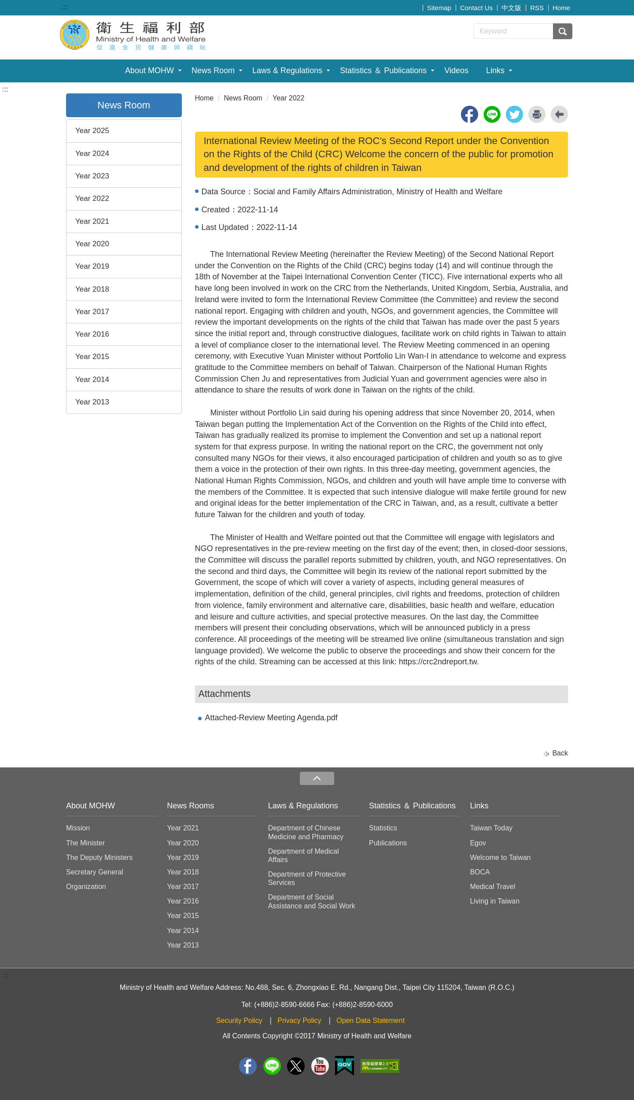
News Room (213, 70)
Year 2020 (92, 244)
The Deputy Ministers (99, 857)
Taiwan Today (491, 828)
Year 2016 (92, 334)
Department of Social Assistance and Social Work (311, 901)
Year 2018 (92, 289)
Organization (86, 886)
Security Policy (239, 1020)
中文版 (511, 7)
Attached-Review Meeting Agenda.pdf (271, 717)
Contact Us (476, 7)
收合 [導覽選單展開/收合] (317, 778)
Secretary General (94, 872)
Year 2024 (92, 153)
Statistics (383, 828)
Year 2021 (92, 221)
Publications (388, 843)
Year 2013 (92, 402)
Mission (78, 828)
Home (561, 7)
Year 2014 (92, 379)
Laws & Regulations (287, 70)
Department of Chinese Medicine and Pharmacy (306, 832)
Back (560, 753)
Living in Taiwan (495, 901)
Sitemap (439, 7)
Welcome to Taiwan (500, 857)
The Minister (85, 843)
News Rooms (190, 805)
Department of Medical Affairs (303, 855)
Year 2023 (92, 176)
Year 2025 (92, 130)
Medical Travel (492, 886)
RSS (537, 7)
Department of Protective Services (307, 878)
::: (64, 7)
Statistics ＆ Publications (383, 70)
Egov (478, 843)
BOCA (480, 872)
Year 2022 (92, 198)
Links (495, 70)
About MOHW (149, 70)
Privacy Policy (299, 1020)
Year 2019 (92, 266)
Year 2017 (92, 311)
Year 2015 (92, 356)
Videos (456, 70)
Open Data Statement (370, 1020)
